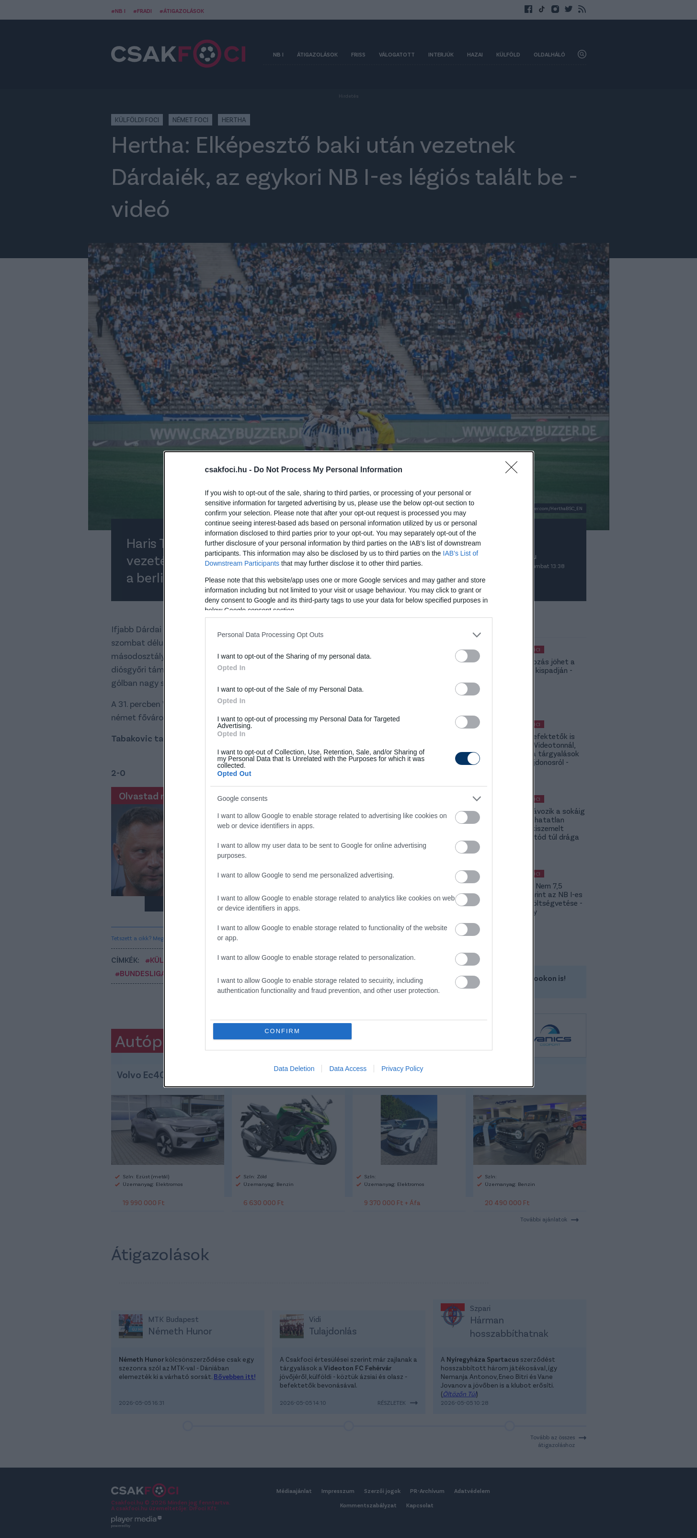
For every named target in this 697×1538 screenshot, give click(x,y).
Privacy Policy (402, 1068)
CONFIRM (282, 1031)
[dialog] (348, 769)
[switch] (467, 655)
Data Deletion (294, 1068)
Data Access (347, 1068)
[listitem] (348, 635)
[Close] (514, 470)
